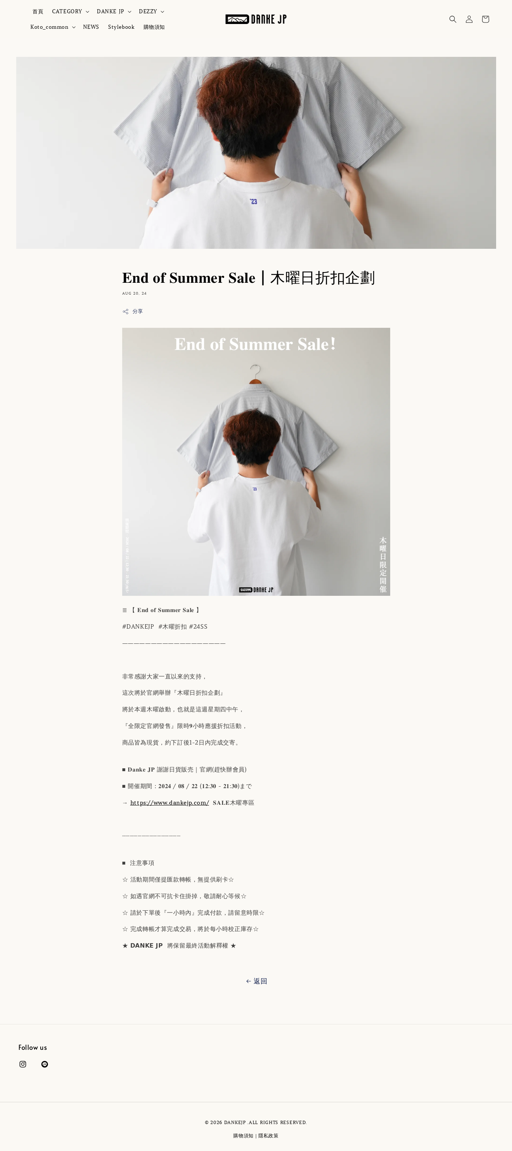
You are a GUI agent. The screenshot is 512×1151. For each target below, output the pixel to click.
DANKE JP (110, 11)
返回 (255, 981)
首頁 (37, 11)
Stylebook (121, 27)
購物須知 (154, 27)
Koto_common (49, 27)
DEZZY (148, 11)
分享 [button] (132, 311)
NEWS (91, 27)
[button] (453, 19)
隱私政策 (268, 1136)
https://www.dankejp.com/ (169, 802)
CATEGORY (67, 11)
